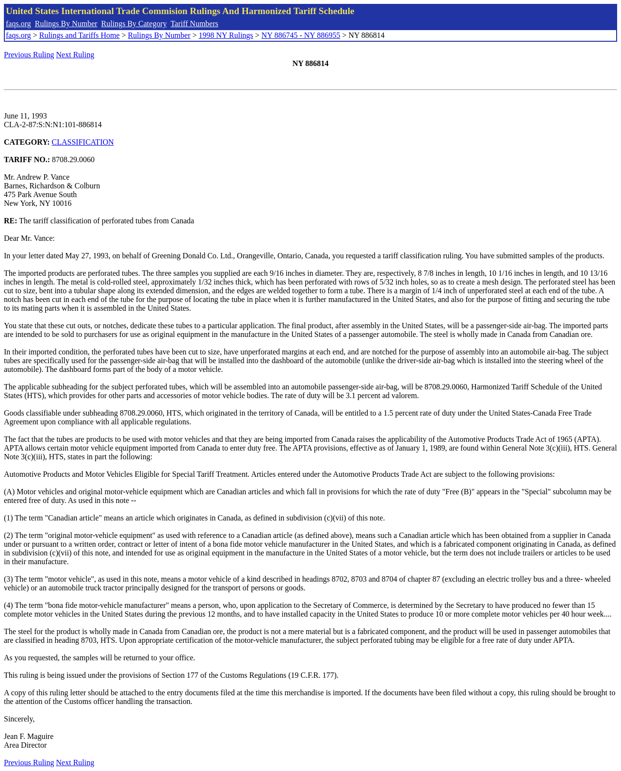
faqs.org (18, 23)
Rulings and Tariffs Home (79, 35)
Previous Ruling (29, 54)
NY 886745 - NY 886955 (300, 35)
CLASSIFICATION (83, 142)
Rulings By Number (66, 23)
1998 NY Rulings (226, 35)
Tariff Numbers (194, 23)
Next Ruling (75, 54)
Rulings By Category (134, 23)
